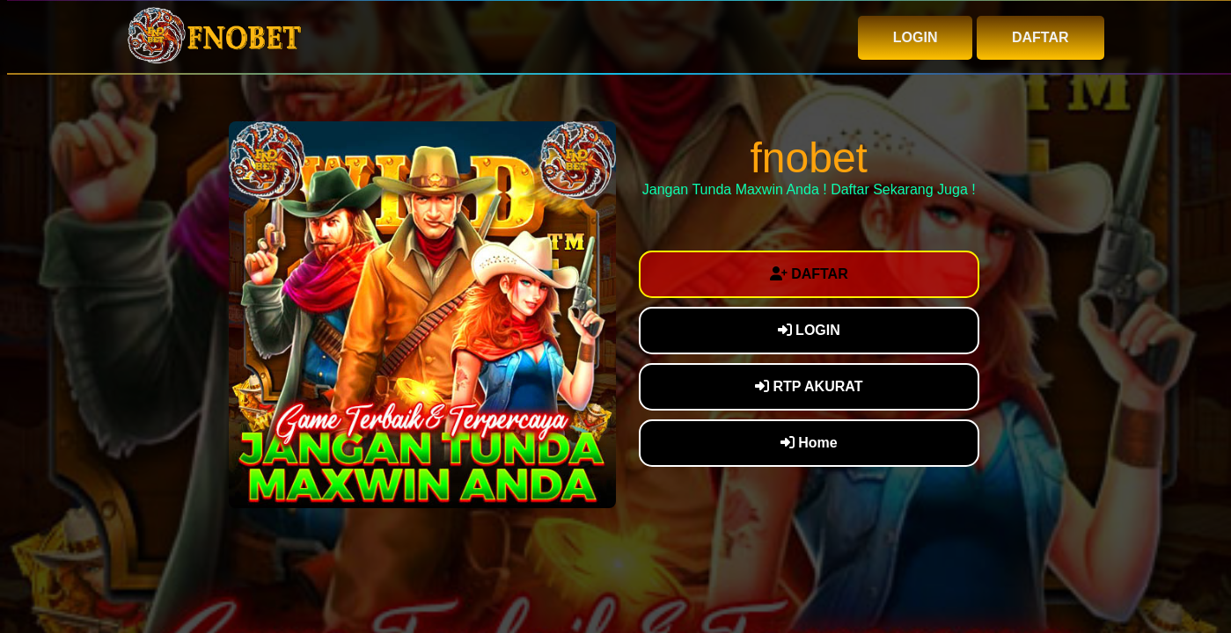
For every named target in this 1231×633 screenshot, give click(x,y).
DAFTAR (1040, 37)
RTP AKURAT (808, 386)
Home (809, 442)
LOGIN (915, 37)
